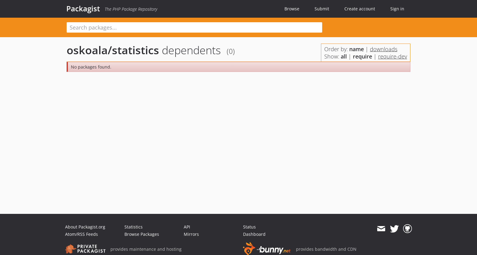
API (187, 227)
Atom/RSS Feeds (81, 234)
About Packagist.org (85, 227)
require (362, 56)
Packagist (83, 8)
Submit (322, 9)
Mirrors (191, 234)
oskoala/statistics (113, 50)
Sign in (397, 9)
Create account (359, 9)
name (356, 49)
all (344, 56)
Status (249, 227)
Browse (291, 9)
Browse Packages (141, 234)
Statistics (133, 227)
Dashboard (254, 234)
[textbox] (194, 27)
